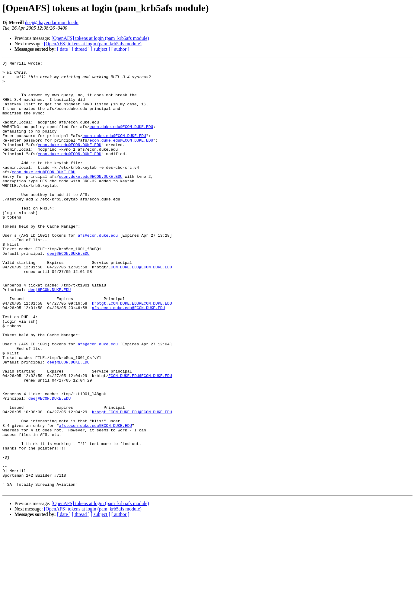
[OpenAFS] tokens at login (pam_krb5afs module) (100, 38)
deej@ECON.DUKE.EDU (68, 292)
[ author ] (120, 49)
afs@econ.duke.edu (98, 270)
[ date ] (64, 49)
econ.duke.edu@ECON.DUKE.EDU (121, 140)
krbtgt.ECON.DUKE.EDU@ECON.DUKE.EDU (132, 352)
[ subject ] (100, 49)
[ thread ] (81, 49)
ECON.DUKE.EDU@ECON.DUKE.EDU (140, 308)
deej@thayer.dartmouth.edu (51, 22)
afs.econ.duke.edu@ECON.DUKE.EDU (128, 357)
